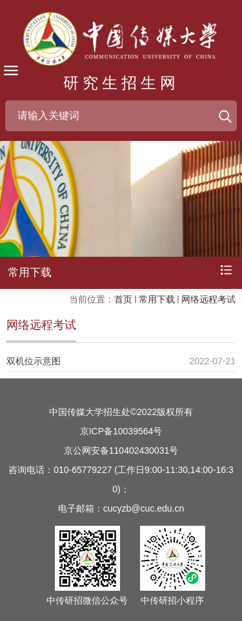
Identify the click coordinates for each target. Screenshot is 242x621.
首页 (123, 299)
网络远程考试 (208, 299)
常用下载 (157, 299)
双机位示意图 (33, 361)
